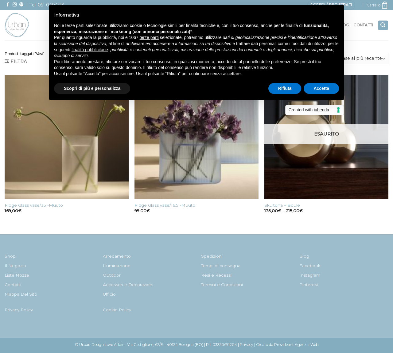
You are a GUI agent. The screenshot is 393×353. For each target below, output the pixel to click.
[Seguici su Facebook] (8, 4)
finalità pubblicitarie (90, 49)
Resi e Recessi (216, 275)
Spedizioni (212, 256)
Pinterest (308, 284)
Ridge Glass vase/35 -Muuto (34, 205)
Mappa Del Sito (21, 294)
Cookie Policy (117, 309)
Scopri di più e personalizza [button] (92, 88)
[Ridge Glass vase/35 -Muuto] (67, 137)
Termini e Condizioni (222, 284)
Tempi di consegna (220, 265)
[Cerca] (383, 25)
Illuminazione (116, 265)
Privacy (246, 344)
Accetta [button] (321, 88)
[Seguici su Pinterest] (21, 4)
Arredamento (117, 256)
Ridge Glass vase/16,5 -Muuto (164, 205)
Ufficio (109, 294)
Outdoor (112, 275)
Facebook (310, 265)
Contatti (363, 25)
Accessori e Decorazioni (128, 284)
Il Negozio (15, 265)
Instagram (309, 275)
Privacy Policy (19, 309)
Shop (10, 256)
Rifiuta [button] (285, 88)
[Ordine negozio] (351, 58)
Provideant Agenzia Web (296, 344)
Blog (304, 256)
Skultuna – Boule (282, 205)
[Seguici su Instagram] (15, 4)
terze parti (149, 37)
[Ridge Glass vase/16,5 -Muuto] (196, 137)
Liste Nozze (17, 275)
